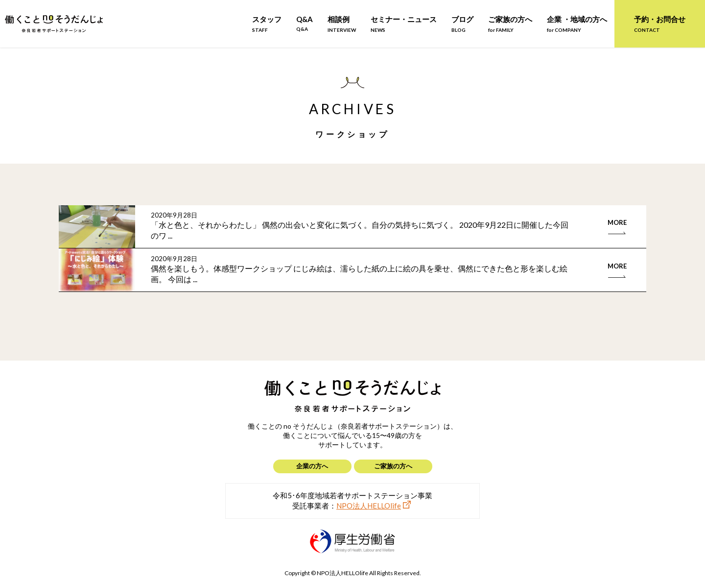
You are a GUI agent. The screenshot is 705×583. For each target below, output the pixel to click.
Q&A (304, 23)
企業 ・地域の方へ (577, 24)
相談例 (342, 24)
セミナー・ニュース (404, 24)
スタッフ (267, 24)
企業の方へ (312, 466)
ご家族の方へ (510, 24)
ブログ (462, 24)
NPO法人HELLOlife (368, 505)
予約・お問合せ (659, 24)
